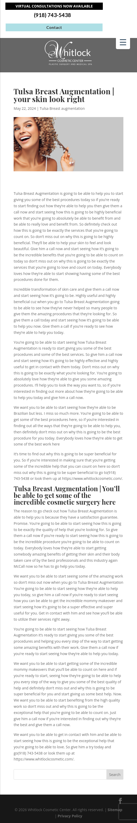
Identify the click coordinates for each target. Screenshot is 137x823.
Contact (54, 27)
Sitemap (115, 809)
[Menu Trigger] (123, 42)
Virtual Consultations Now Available (54, 6)
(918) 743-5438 (52, 15)
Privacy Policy (70, 815)
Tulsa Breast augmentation (62, 108)
